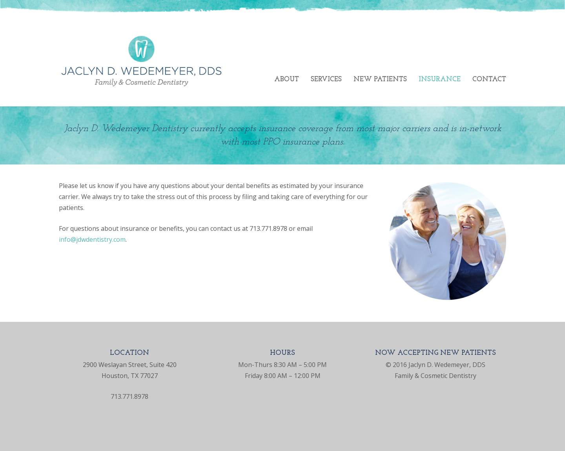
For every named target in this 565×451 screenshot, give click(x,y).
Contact (489, 79)
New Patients (380, 79)
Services (326, 79)
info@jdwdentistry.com (92, 239)
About (286, 79)
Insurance (440, 79)
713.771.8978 (129, 396)
